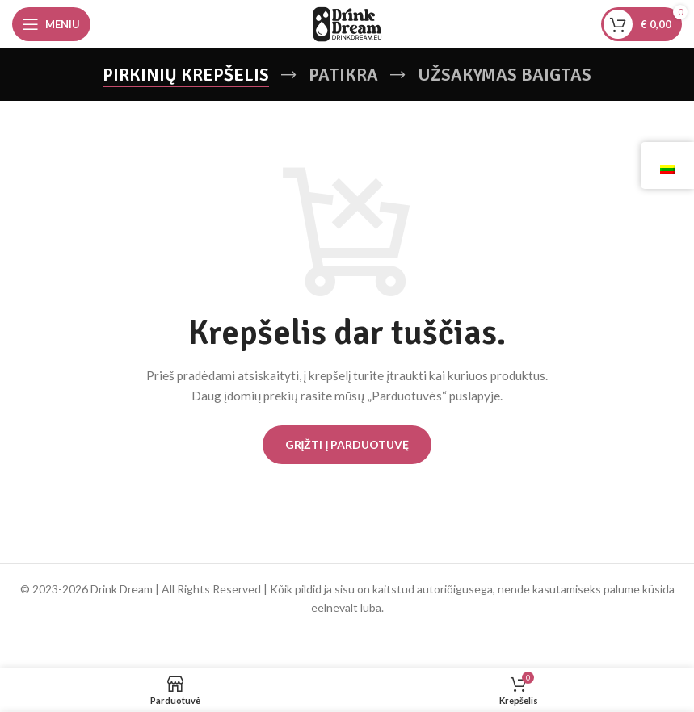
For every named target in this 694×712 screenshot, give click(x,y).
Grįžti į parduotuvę (347, 444)
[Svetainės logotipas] (347, 23)
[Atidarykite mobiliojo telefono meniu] (51, 24)
